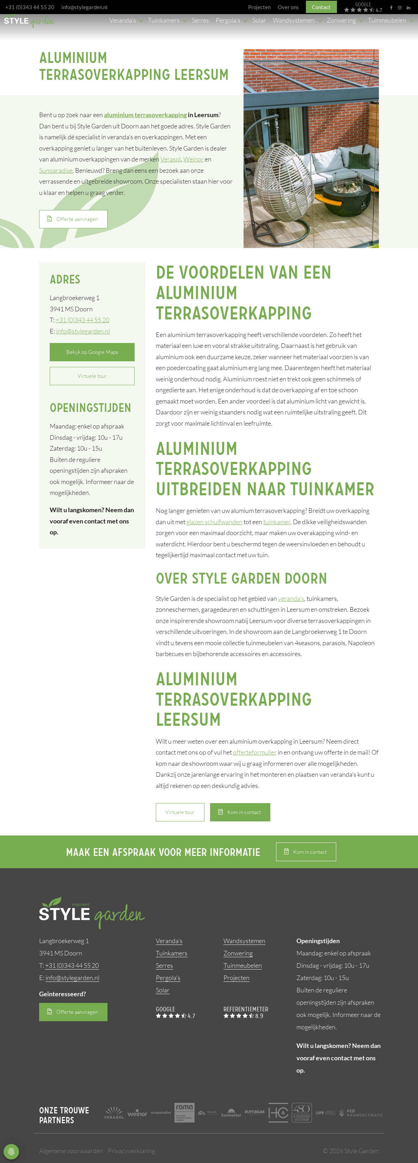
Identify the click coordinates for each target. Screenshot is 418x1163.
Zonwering (238, 953)
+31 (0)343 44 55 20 (29, 7)
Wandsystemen (244, 941)
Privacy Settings (11, 1151)
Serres (164, 965)
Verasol (170, 159)
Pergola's (168, 977)
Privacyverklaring (131, 1151)
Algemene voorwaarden (71, 1151)
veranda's (291, 598)
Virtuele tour (92, 376)
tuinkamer (276, 522)
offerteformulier (255, 752)
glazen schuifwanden (214, 522)
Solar (163, 990)
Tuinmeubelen (242, 965)
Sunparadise (56, 170)
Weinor (193, 159)
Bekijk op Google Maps (92, 352)
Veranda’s (169, 941)
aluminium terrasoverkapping (145, 115)
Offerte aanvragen (77, 219)
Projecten (236, 977)
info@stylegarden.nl (84, 7)
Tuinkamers (172, 953)
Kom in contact (244, 812)
